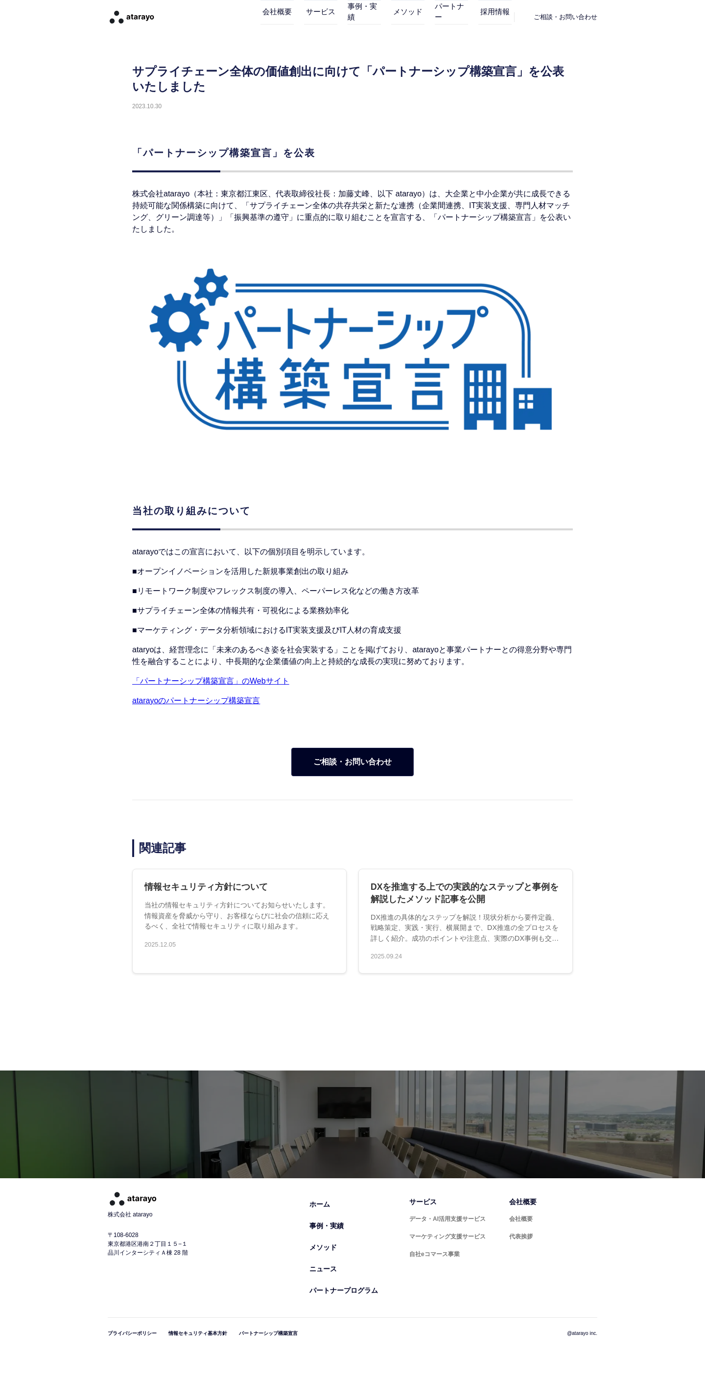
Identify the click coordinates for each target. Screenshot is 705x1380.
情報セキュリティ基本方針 (197, 1333)
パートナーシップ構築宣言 (268, 1333)
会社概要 (236, 17)
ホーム (319, 1204)
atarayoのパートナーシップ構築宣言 (196, 700)
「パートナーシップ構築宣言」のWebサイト (210, 681)
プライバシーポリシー (132, 1333)
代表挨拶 (521, 1236)
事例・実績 (338, 17)
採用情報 (490, 17)
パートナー (440, 17)
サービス (287, 17)
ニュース (323, 1269)
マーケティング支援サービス (447, 1236)
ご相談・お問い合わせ (352, 762)
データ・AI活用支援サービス (447, 1218)
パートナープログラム (343, 1290)
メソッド (388, 17)
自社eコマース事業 (434, 1254)
